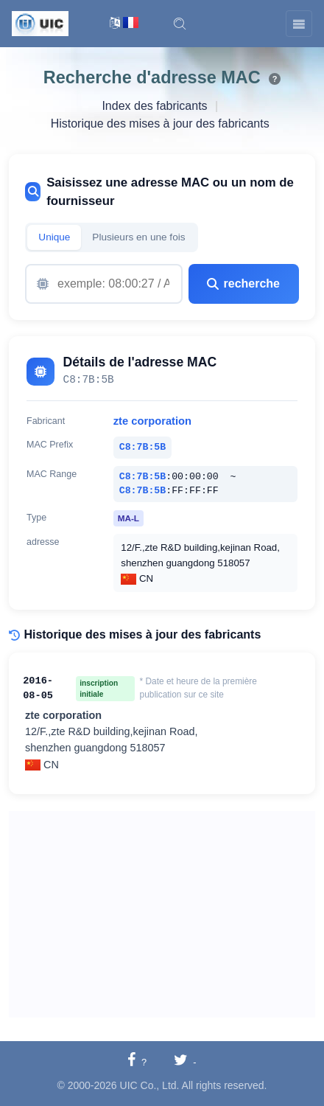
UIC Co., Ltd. (150, 1085)
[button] (179, 23)
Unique (54, 237)
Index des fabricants (154, 106)
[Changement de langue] (124, 24)
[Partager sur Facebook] (137, 1061)
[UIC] (40, 22)
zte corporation (152, 421)
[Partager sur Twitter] (185, 1061)
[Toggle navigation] (299, 23)
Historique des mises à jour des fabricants (160, 123)
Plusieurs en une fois (138, 237)
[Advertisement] (162, 914)
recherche (243, 283)
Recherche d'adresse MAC (152, 77)
